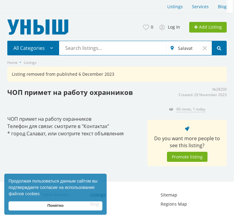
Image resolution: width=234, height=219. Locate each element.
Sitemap (169, 195)
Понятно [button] (55, 205)
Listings (175, 6)
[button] (43, 194)
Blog (222, 6)
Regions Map (174, 204)
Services (200, 6)
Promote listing (187, 157)
